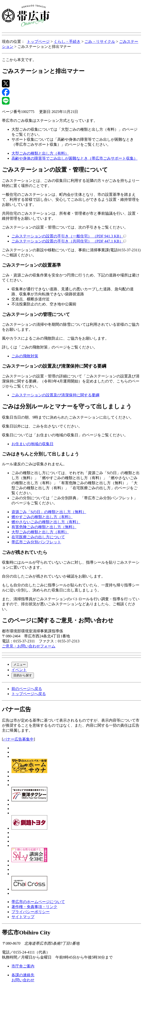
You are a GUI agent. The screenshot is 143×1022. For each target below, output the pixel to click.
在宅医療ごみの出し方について (38, 537)
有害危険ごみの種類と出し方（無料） (43, 527)
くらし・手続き (67, 41)
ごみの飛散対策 (24, 356)
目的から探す (22, 675)
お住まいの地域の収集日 (32, 444)
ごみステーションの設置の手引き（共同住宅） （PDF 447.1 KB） (68, 241)
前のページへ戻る (26, 689)
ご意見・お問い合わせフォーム (28, 646)
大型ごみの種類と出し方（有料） (40, 153)
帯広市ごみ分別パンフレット (36, 542)
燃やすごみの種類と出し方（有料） (42, 517)
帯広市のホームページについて (38, 902)
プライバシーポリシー (30, 912)
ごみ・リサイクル (100, 41)
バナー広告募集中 (18, 739)
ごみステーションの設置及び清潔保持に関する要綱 (55, 395)
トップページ (38, 41)
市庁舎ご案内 (22, 966)
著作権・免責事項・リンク (34, 907)
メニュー (19, 664)
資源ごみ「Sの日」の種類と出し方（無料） (48, 512)
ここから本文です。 (19, 60)
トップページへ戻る (28, 694)
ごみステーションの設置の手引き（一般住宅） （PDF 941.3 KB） (68, 236)
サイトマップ (22, 917)
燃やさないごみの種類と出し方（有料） (45, 522)
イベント (19, 670)
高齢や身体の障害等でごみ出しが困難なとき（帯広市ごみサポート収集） (74, 158)
